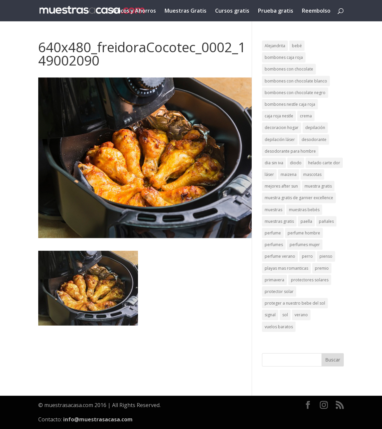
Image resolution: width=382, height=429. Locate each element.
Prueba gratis (275, 11)
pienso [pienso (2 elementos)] (325, 256)
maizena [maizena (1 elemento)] (289, 174)
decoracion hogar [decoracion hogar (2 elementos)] (282, 127)
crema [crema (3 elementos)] (306, 116)
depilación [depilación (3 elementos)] (315, 127)
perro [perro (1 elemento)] (307, 256)
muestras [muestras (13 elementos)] (273, 210)
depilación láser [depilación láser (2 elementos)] (280, 139)
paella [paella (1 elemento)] (306, 221)
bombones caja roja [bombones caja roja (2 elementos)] (284, 57)
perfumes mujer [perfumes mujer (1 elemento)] (305, 244)
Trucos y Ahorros (133, 11)
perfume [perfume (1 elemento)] (273, 233)
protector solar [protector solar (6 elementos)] (279, 291)
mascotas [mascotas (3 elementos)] (312, 174)
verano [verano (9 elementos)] (301, 315)
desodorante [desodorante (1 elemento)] (314, 139)
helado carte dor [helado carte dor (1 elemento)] (324, 163)
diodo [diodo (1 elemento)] (296, 163)
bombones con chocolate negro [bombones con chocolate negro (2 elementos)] (295, 92)
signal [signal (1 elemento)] (270, 315)
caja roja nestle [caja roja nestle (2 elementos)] (279, 116)
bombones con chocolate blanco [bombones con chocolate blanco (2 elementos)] (296, 81)
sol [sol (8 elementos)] (285, 315)
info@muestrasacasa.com (98, 419)
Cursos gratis (232, 11)
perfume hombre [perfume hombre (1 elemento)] (304, 233)
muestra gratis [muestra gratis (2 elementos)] (318, 186)
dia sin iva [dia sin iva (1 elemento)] (274, 163)
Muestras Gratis (185, 11)
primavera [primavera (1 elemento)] (274, 280)
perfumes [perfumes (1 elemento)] (274, 244)
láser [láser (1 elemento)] (269, 174)
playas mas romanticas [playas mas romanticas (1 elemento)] (286, 268)
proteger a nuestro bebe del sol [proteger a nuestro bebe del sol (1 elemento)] (295, 303)
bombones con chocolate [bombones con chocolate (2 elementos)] (289, 69)
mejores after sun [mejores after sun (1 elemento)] (281, 186)
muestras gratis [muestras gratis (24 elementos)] (279, 221)
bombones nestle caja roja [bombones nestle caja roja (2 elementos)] (290, 104)
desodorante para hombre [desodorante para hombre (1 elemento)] (290, 151)
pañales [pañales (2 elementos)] (326, 221)
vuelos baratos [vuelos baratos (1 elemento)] (279, 327)
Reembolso (316, 11)
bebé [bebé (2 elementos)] (297, 46)
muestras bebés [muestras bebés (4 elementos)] (304, 210)
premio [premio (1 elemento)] (322, 268)
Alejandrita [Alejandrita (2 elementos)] (275, 46)
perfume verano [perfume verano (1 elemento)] (280, 256)
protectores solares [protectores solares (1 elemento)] (309, 280)
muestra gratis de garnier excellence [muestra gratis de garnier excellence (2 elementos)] (299, 198)
